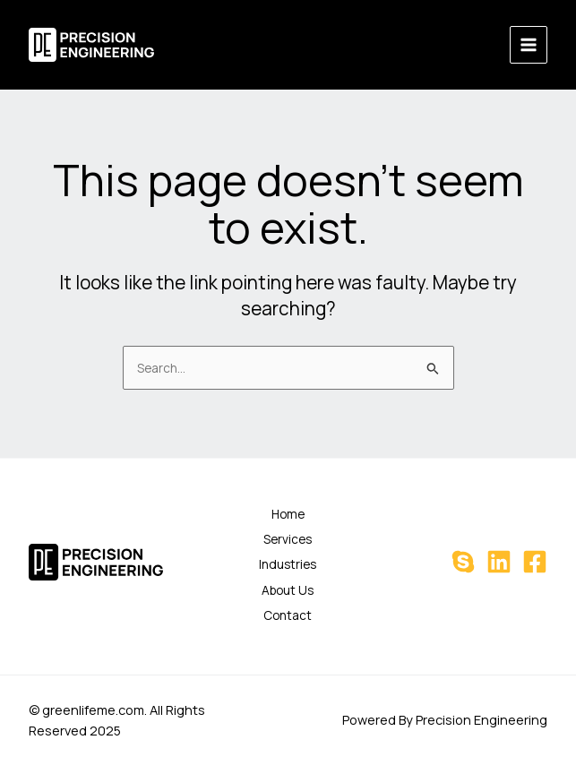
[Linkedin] (499, 561)
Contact (287, 615)
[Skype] (463, 561)
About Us (288, 589)
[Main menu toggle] (529, 45)
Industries (287, 563)
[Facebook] (534, 561)
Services (287, 538)
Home (288, 513)
